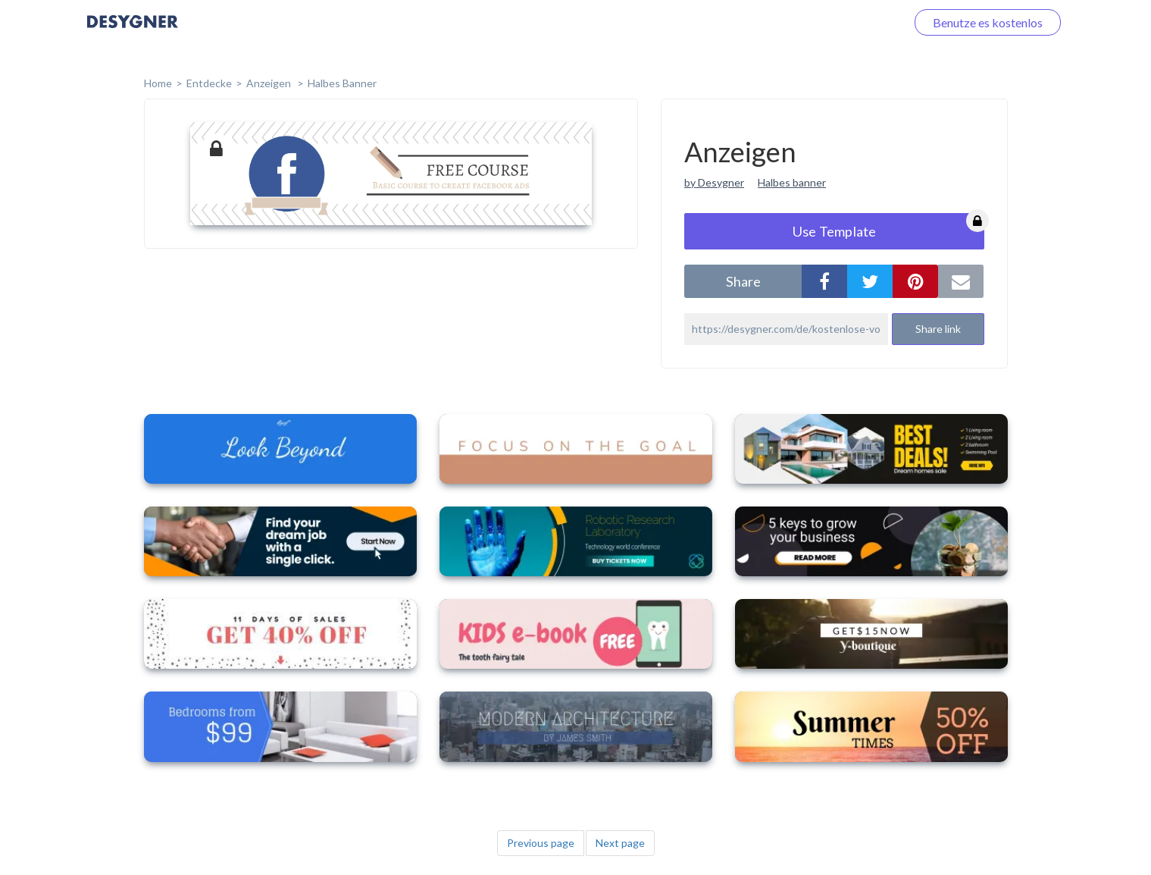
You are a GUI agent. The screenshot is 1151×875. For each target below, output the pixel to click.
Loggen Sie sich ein (839, 22)
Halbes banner (792, 182)
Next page (620, 842)
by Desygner (714, 182)
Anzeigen (269, 83)
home (158, 83)
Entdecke (209, 83)
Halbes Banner (342, 83)
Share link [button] (938, 328)
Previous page (540, 842)
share (743, 281)
